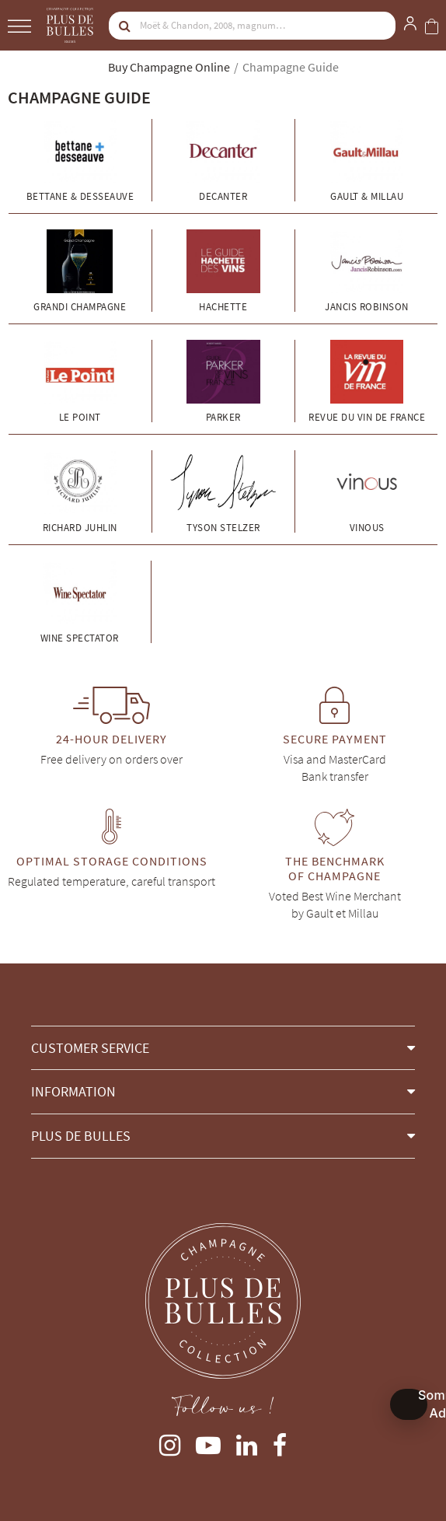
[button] (223, 1048)
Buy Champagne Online (169, 67)
